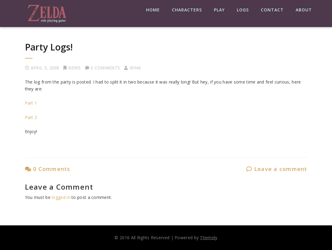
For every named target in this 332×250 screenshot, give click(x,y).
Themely (208, 237)
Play (219, 10)
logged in (61, 197)
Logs (243, 10)
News (74, 68)
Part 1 (31, 103)
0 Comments (47, 168)
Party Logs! (49, 47)
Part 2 (31, 117)
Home (153, 10)
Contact (272, 10)
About (304, 10)
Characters (187, 10)
